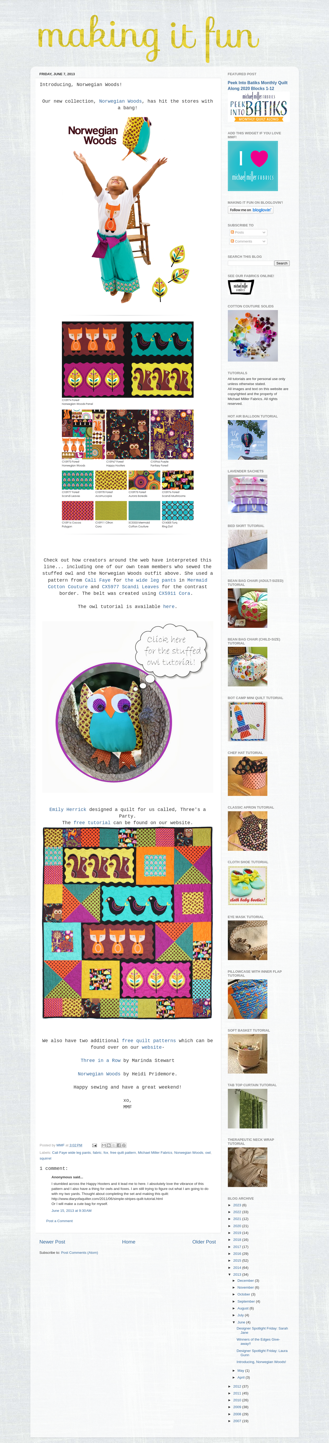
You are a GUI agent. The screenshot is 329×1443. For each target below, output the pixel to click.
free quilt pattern (123, 1153)
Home (128, 1242)
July (241, 1315)
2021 (237, 1219)
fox (106, 1153)
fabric (97, 1153)
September (247, 1301)
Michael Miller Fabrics (155, 1153)
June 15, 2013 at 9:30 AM (72, 1211)
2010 (237, 1400)
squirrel (45, 1158)
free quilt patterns (149, 1040)
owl (207, 1153)
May (241, 1371)
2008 (237, 1414)
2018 (237, 1240)
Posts (237, 232)
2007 (237, 1421)
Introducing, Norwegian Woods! (261, 1362)
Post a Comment (59, 1221)
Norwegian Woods (120, 101)
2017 (237, 1247)
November (246, 1287)
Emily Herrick (67, 809)
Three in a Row (100, 1060)
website (152, 1047)
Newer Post (52, 1242)
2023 (237, 1205)
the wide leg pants (150, 580)
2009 (237, 1407)
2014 (237, 1268)
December (246, 1281)
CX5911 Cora (174, 593)
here (169, 606)
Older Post (204, 1242)
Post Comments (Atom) (79, 1253)
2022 (237, 1212)
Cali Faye (97, 580)
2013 (237, 1274)
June (242, 1322)
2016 (237, 1254)
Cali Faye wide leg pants (71, 1153)
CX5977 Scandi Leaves (130, 587)
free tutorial (93, 822)
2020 (237, 1226)
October (244, 1294)
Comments (241, 241)
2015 (237, 1260)
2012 (237, 1386)
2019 (237, 1233)
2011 (237, 1393)
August (244, 1308)
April (242, 1377)
